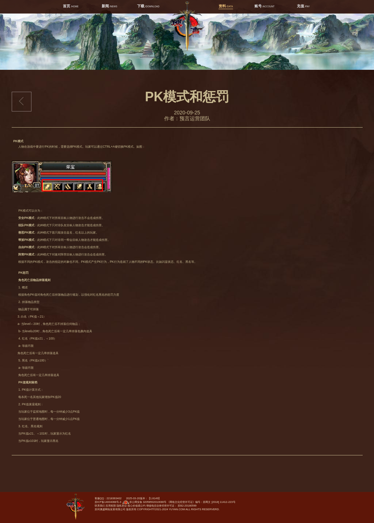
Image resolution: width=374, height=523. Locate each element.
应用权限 (111, 505)
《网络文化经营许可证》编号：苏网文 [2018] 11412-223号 (201, 502)
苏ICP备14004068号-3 (108, 502)
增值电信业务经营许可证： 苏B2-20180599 (171, 505)
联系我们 (100, 505)
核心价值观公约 (137, 505)
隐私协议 (122, 505)
